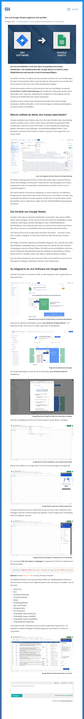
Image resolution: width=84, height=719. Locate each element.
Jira (54, 21)
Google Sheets (59, 21)
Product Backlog (34, 21)
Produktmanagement (22, 21)
